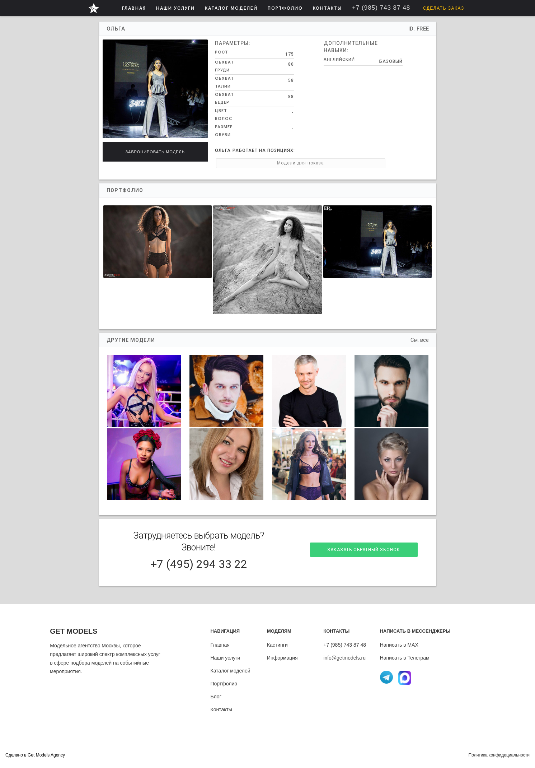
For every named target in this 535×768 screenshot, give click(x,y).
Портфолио (223, 683)
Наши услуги (225, 658)
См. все (419, 340)
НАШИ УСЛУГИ (175, 8)
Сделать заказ (443, 8)
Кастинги (277, 645)
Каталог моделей (230, 671)
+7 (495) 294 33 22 (198, 564)
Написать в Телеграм (405, 658)
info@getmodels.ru (344, 658)
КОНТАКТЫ (327, 8)
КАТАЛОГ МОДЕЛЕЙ (231, 8)
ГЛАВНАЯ (134, 8)
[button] (175, 8)
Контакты (221, 709)
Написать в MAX (399, 645)
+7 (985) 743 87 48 (344, 645)
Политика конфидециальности (499, 755)
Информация (282, 658)
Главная (219, 645)
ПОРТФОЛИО (285, 8)
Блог (215, 696)
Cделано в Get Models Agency (35, 755)
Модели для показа (248, 163)
